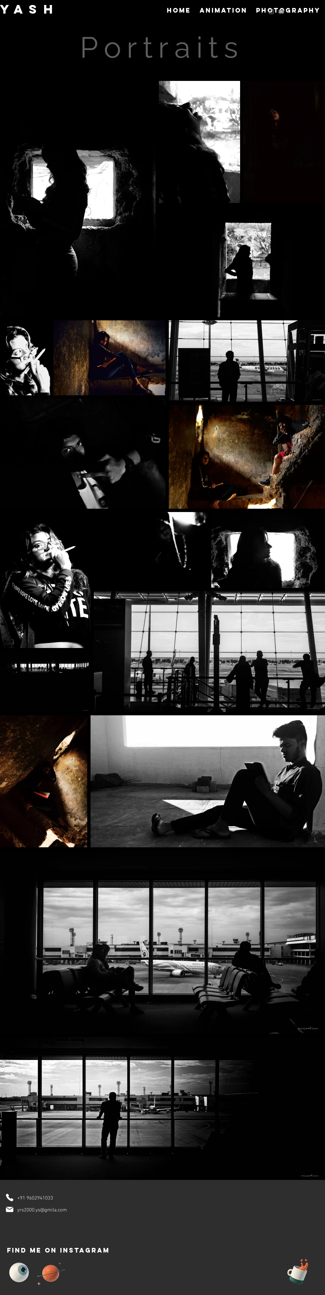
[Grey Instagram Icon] (271, 11)
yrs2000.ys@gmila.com (42, 1210)
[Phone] (9, 1197)
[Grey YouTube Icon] (281, 11)
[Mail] (9, 1209)
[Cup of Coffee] (301, 1270)
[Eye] (19, 1272)
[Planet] (51, 1272)
